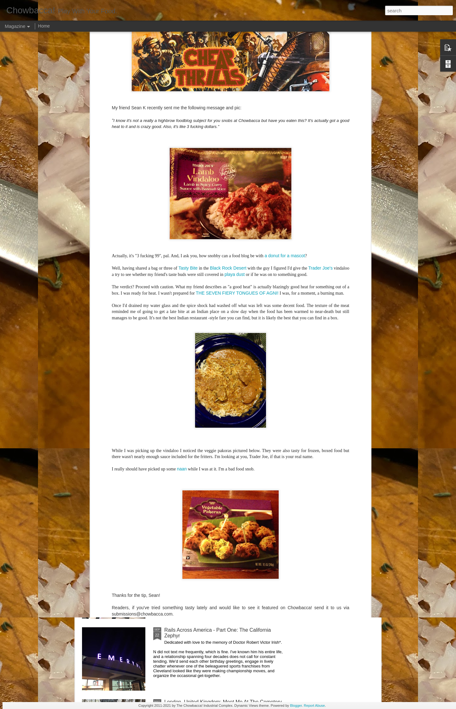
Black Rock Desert (228, 85)
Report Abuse (314, 705)
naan (182, 286)
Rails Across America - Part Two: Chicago (211, 558)
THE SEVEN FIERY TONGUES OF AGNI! (237, 110)
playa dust (235, 91)
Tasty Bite (188, 85)
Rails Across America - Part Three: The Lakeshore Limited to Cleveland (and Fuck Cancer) (220, 489)
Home (44, 26)
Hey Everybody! (182, 342)
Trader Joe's (320, 85)
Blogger (296, 705)
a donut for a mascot (284, 73)
